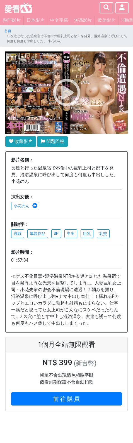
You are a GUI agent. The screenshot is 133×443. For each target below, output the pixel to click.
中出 (71, 233)
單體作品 (37, 233)
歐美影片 (106, 20)
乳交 (103, 233)
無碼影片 (83, 20)
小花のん (26, 206)
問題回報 (52, 141)
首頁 (7, 31)
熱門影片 (12, 20)
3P (56, 233)
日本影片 (35, 20)
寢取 (17, 233)
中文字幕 (59, 20)
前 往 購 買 (66, 398)
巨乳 (87, 233)
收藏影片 (20, 141)
